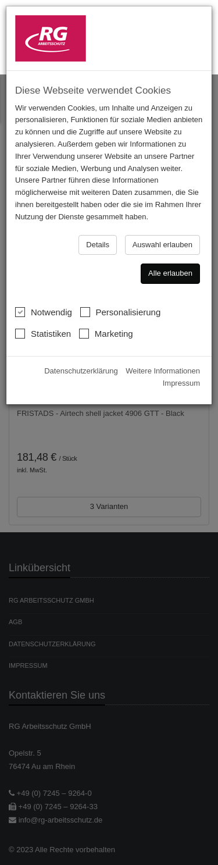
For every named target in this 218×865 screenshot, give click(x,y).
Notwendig (43, 310)
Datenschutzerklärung (80, 369)
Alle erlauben (170, 271)
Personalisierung (120, 310)
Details (97, 242)
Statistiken (43, 331)
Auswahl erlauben (162, 242)
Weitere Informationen (163, 369)
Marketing (106, 331)
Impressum (181, 380)
